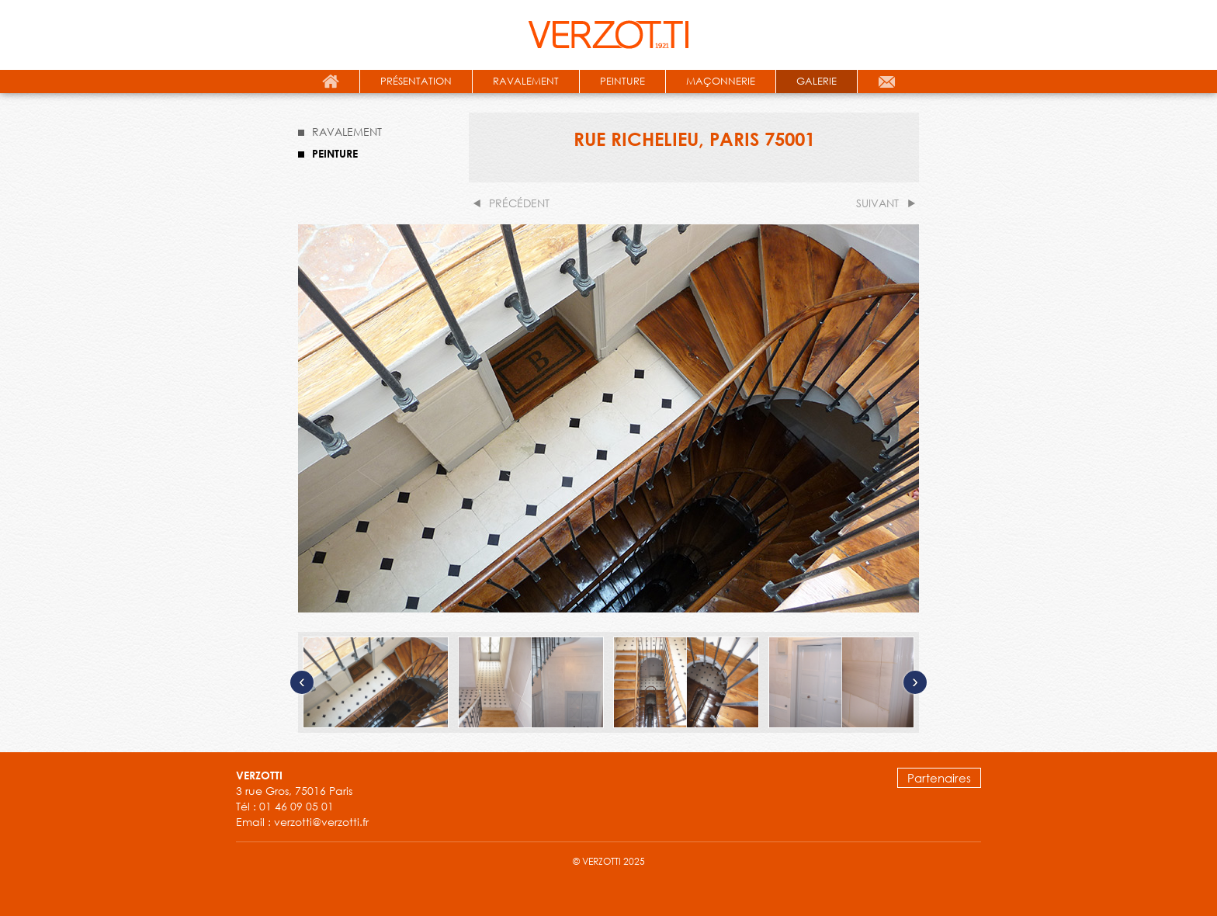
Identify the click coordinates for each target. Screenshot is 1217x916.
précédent (519, 203)
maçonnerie (720, 81)
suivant (877, 203)
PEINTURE (335, 153)
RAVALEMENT (347, 131)
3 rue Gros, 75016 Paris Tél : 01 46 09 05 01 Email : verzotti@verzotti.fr (302, 799)
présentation (416, 81)
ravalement (526, 81)
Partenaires (939, 778)
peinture (622, 81)
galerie (816, 81)
